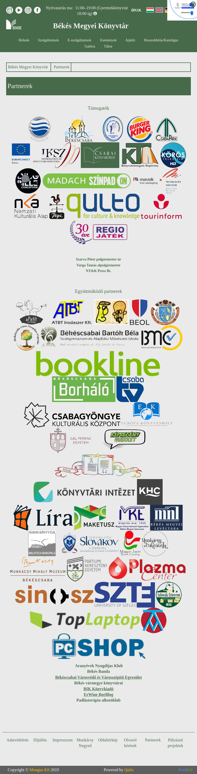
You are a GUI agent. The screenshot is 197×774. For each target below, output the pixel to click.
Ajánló (130, 40)
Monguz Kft (39, 770)
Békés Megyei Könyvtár (28, 67)
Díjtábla (40, 740)
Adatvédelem (17, 740)
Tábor (108, 46)
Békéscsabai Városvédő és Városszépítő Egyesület (98, 677)
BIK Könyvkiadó (99, 689)
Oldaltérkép (107, 740)
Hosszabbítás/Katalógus (161, 40)
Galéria (90, 46)
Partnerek (61, 67)
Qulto (129, 770)
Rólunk (24, 40)
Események (108, 40)
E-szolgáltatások (80, 40)
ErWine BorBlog (98, 694)
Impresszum (63, 740)
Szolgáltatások (48, 40)
